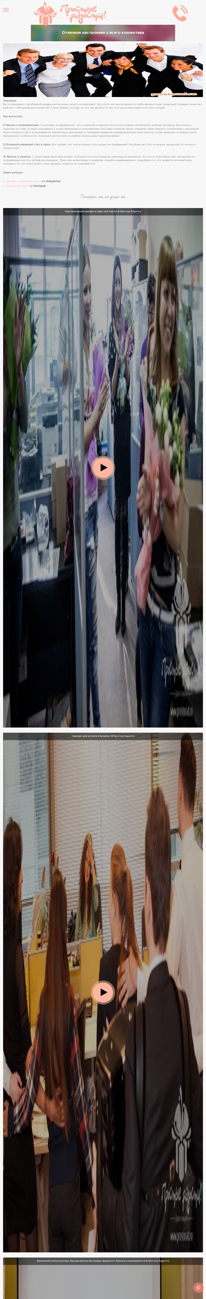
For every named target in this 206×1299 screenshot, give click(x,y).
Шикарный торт (16, 186)
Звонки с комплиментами (22, 181)
